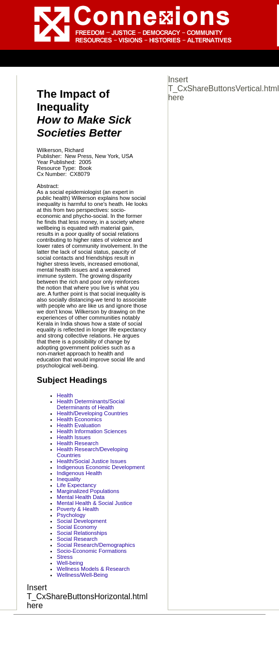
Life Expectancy (76, 485)
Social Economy (77, 527)
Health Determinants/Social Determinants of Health (91, 404)
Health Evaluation (79, 425)
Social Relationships (82, 533)
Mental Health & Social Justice (94, 503)
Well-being (70, 563)
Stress (65, 557)
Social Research (77, 539)
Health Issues (74, 437)
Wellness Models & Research (93, 569)
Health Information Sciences (92, 431)
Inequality (69, 479)
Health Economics (79, 419)
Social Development (82, 521)
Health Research (77, 443)
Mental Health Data (81, 497)
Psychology (71, 515)
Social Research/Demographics (96, 545)
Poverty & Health (78, 509)
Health (65, 395)
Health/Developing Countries (92, 413)
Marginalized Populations (88, 491)
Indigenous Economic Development (101, 467)
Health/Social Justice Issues (91, 461)
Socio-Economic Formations (92, 551)
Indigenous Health (79, 473)
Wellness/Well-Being (82, 575)
